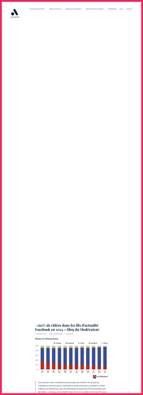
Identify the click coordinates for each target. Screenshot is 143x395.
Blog (121, 9)
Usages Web (58, 326)
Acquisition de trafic (37, 9)
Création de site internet (95, 9)
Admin (71, 326)
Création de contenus (74, 9)
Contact (129, 9)
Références (112, 9)
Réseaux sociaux (55, 9)
